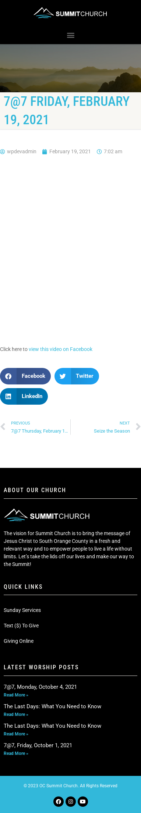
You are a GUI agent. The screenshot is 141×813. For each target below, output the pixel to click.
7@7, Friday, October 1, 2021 (38, 745)
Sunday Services (22, 610)
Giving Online (19, 641)
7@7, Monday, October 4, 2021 (40, 687)
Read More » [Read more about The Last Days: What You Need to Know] (16, 714)
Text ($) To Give (21, 625)
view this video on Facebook (60, 349)
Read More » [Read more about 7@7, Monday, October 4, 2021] (16, 695)
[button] (70, 35)
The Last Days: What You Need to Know (52, 706)
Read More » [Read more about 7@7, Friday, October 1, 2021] (16, 753)
